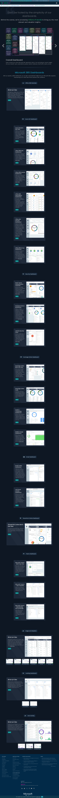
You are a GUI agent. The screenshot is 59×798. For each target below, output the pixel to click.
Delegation (4, 752)
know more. (21, 158)
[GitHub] (33, 782)
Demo (9, 100)
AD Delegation (15, 772)
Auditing (3, 758)
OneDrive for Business (17, 757)
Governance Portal (5, 768)
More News (53, 759)
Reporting (3, 757)
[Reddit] (24, 782)
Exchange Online (16, 752)
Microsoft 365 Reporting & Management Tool (22, 0)
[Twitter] (27, 782)
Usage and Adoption (5, 754)
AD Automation (15, 770)
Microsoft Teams (16, 758)
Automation (4, 767)
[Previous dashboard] (3, 46)
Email (14, 754)
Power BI (14, 761)
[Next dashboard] (56, 46)
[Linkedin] (21, 782)
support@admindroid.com (27, 775)
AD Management (16, 767)
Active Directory (5, 765)
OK (42, 796)
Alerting (3, 751)
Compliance (4, 755)
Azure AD (14, 751)
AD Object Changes (16, 769)
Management (4, 764)
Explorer (3, 761)
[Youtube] (31, 782)
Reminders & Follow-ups (6, 770)
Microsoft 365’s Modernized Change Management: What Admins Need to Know (30, 763)
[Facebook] (29, 782)
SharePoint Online (16, 755)
